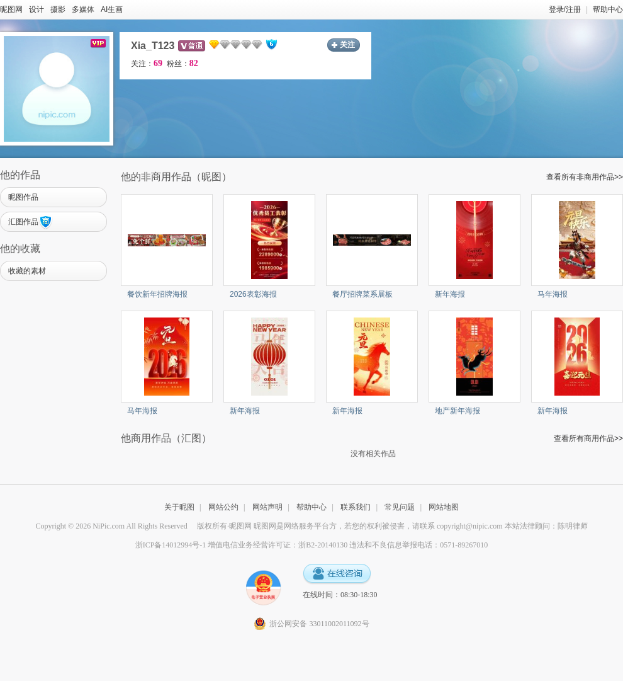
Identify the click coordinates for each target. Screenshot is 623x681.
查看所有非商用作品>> (584, 177)
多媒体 (83, 9)
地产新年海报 (457, 410)
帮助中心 (608, 9)
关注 (347, 44)
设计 (36, 9)
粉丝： (182, 63)
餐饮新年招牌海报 (157, 294)
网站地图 (444, 507)
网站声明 (267, 507)
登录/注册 (565, 9)
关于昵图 (179, 507)
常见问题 (399, 507)
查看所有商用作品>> (588, 438)
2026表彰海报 (253, 294)
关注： (146, 63)
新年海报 (450, 294)
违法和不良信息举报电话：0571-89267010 (418, 545)
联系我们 (355, 507)
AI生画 (112, 9)
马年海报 (552, 294)
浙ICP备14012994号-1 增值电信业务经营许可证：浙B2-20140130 (241, 545)
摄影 (57, 9)
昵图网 (11, 9)
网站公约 (223, 507)
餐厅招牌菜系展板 (362, 294)
